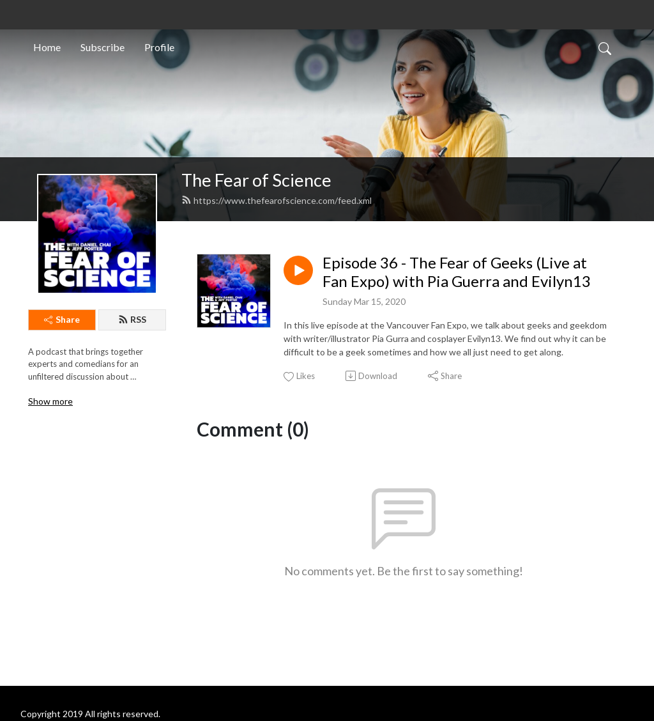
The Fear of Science (256, 179)
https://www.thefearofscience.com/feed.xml (276, 200)
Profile (159, 47)
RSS (132, 319)
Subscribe (102, 47)
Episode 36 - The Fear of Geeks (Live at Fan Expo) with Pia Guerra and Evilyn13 (457, 272)
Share (62, 319)
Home (47, 47)
